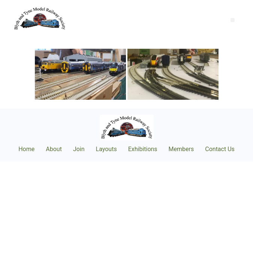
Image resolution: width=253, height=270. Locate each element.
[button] (233, 20)
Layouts (106, 149)
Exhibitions (142, 149)
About (54, 149)
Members (181, 149)
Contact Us (220, 149)
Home (26, 149)
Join (79, 149)
